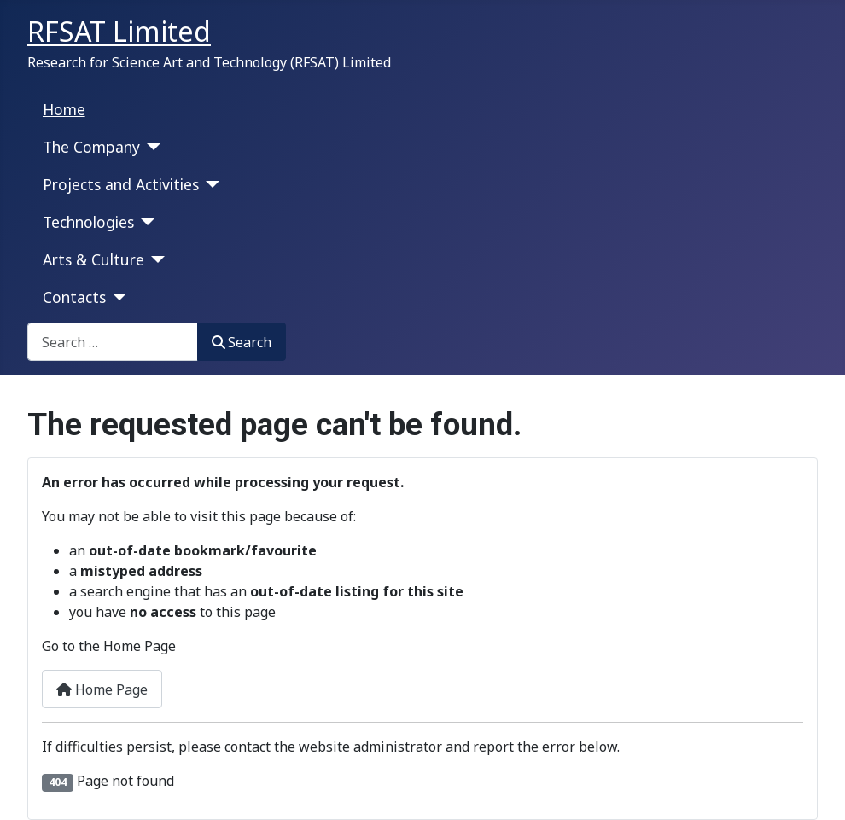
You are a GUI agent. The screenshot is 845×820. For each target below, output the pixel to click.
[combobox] (112, 342)
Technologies (88, 222)
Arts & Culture (93, 259)
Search (241, 342)
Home (64, 109)
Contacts (74, 297)
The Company (91, 147)
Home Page (102, 689)
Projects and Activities (121, 184)
